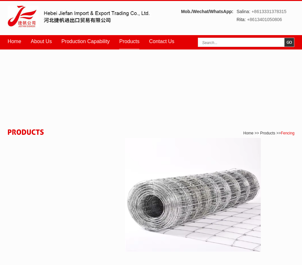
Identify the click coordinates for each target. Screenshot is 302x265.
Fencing (288, 133)
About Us (41, 41)
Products (129, 41)
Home (14, 41)
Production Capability (85, 41)
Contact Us (161, 41)
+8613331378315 (269, 11)
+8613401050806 (264, 19)
